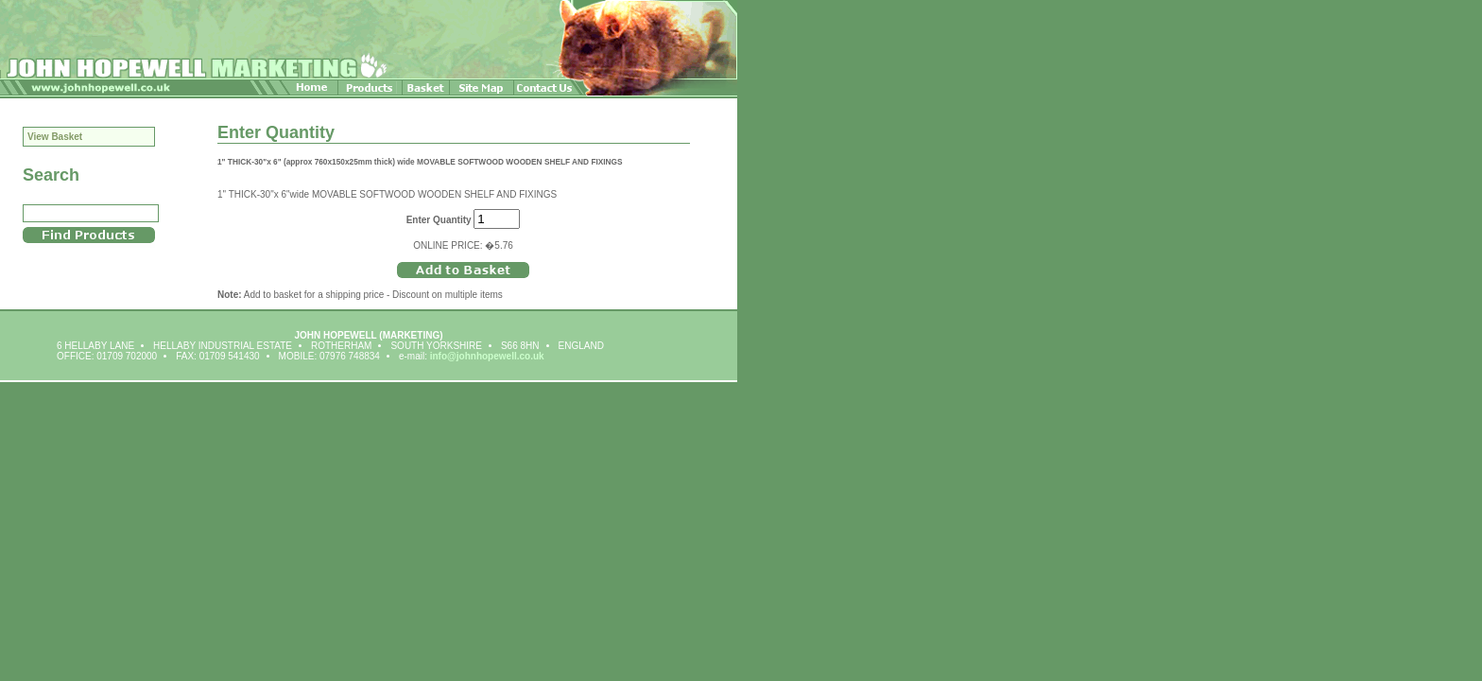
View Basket (54, 136)
